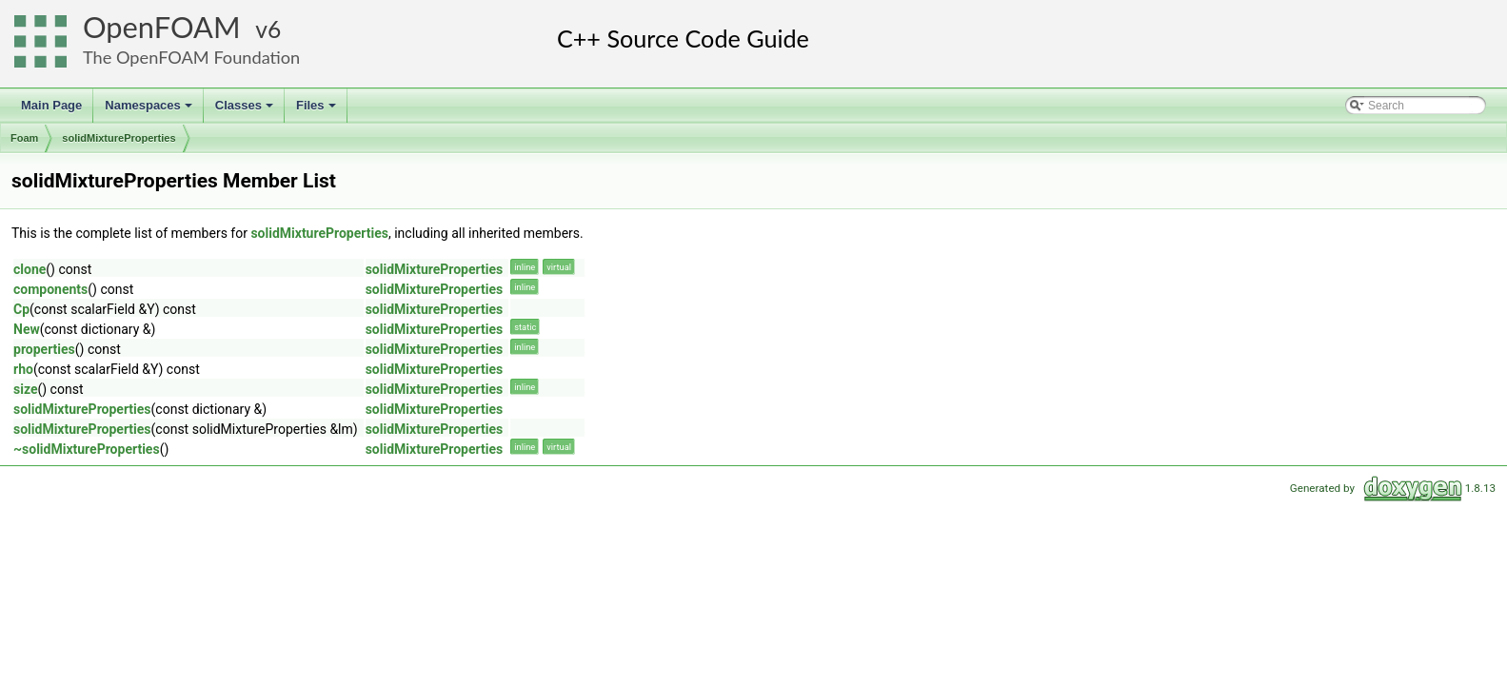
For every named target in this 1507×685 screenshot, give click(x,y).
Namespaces (150, 110)
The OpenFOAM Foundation (191, 57)
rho (23, 369)
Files (317, 110)
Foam (24, 138)
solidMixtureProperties (118, 138)
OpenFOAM (162, 27)
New (26, 329)
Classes (245, 110)
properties (44, 349)
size (25, 389)
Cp (21, 309)
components (50, 289)
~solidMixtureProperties (86, 449)
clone (29, 269)
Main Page (51, 105)
